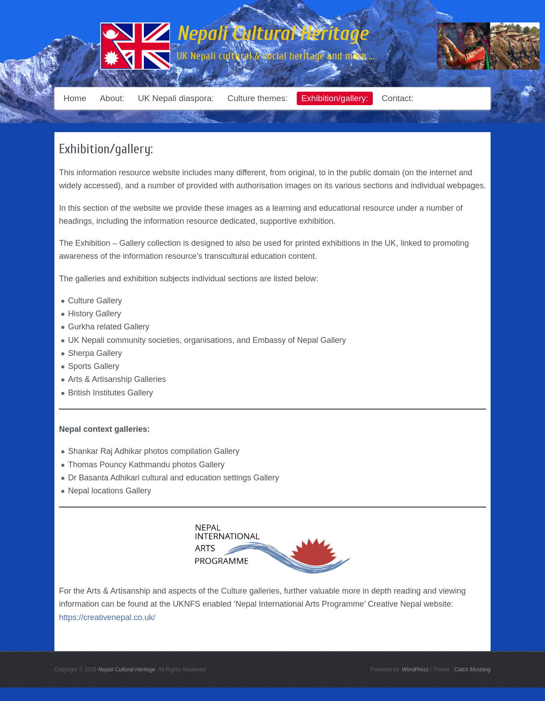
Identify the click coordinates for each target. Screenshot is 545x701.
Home (74, 98)
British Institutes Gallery (110, 392)
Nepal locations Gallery (109, 490)
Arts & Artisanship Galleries (117, 379)
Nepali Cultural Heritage (272, 33)
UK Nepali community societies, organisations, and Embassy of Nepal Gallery (207, 340)
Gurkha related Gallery (108, 326)
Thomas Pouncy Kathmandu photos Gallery (146, 464)
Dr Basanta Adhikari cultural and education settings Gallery (173, 477)
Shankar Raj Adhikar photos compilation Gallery (153, 451)
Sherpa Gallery (95, 353)
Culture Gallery (95, 300)
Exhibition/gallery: (334, 98)
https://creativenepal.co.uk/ (107, 617)
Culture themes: (258, 98)
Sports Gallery (93, 366)
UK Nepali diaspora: (176, 98)
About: (112, 98)
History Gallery (94, 313)
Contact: (398, 98)
